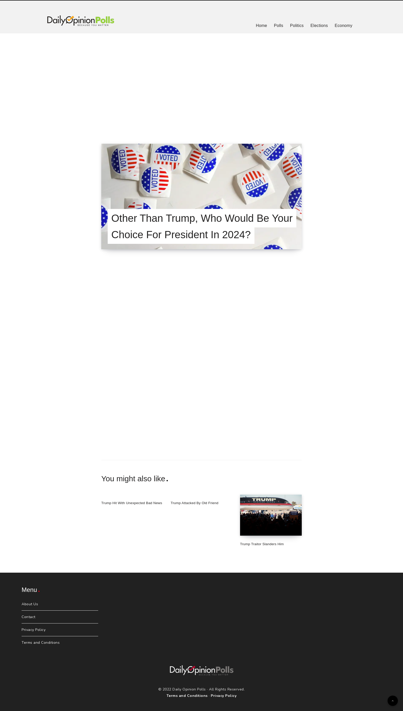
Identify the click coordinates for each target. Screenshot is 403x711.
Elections (319, 25)
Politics (297, 25)
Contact (28, 616)
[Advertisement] (201, 82)
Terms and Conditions (41, 642)
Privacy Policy (33, 629)
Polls (278, 25)
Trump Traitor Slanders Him (264, 544)
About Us (30, 604)
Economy (343, 25)
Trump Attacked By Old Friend (197, 503)
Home (261, 25)
